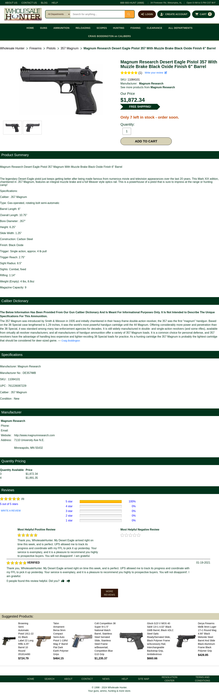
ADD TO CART (146, 141)
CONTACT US (29, 2)
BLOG (44, 2)
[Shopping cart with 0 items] (203, 14)
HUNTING (118, 28)
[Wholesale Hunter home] (23, 14)
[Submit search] (129, 14)
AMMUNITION (61, 28)
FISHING (136, 28)
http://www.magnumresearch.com (34, 435)
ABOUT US (11, 2)
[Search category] (58, 14)
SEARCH (49, 678)
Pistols (51, 48)
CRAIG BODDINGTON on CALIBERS (109, 36)
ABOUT (68, 678)
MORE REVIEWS (109, 593)
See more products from (147, 87)
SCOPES (102, 28)
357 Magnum (70, 48)
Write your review (156, 72)
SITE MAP (143, 678)
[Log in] (147, 14)
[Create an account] (173, 14)
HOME (30, 28)
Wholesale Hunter (12, 48)
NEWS (106, 678)
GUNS (43, 28)
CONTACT (87, 678)
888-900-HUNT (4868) (132, 2)
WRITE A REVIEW (11, 510)
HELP (55, 2)
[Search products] (97, 14)
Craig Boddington (70, 340)
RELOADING (83, 28)
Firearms (35, 48)
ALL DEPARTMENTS (180, 28)
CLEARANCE (154, 28)
